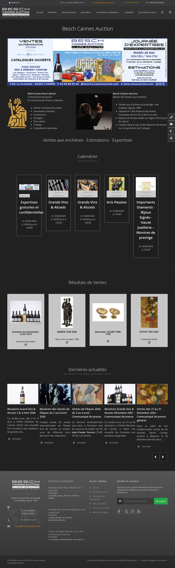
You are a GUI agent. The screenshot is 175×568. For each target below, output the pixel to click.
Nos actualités (99, 503)
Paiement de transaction (97, 498)
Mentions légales (100, 512)
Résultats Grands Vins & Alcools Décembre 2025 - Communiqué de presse (119, 412)
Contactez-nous (155, 2)
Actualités (129, 12)
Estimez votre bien (101, 508)
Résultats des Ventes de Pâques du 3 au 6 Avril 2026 (54, 412)
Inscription (161, 501)
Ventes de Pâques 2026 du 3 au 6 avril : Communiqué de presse (86, 412)
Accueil (40, 12)
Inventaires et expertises (107, 12)
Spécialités (85, 12)
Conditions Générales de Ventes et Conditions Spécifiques (112, 560)
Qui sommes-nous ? (147, 12)
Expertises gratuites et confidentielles (31, 207)
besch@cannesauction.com (102, 2)
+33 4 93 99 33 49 (130, 2)
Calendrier (52, 12)
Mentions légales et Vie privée (154, 560)
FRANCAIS (13, 2)
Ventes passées (69, 12)
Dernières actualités (61, 481)
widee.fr (20, 563)
